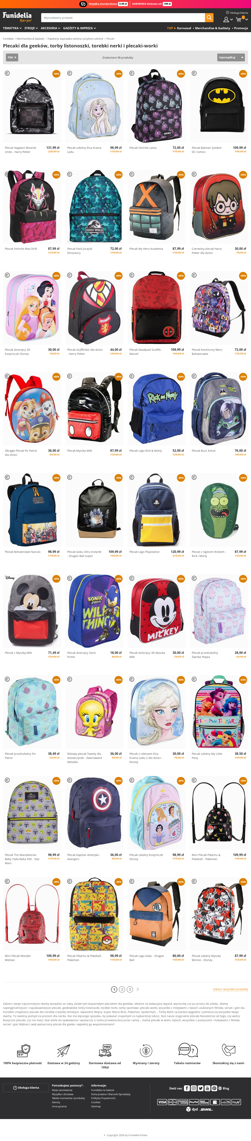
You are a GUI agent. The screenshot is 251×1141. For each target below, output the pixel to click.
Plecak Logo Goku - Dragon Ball (146, 958)
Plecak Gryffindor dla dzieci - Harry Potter (85, 352)
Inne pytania (59, 1106)
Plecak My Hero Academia (146, 249)
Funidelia (8, 38)
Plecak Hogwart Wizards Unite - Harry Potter (20, 150)
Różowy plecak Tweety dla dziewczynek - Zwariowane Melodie (84, 758)
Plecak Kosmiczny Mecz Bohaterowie (207, 352)
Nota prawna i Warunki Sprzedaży (111, 1094)
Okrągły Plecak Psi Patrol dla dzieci (21, 453)
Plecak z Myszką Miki (18, 653)
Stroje (30, 28)
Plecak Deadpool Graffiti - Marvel (146, 352)
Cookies (95, 1102)
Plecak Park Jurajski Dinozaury (79, 251)
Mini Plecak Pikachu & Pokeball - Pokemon (206, 857)
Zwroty (56, 1102)
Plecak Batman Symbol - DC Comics (207, 150)
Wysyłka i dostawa (62, 1094)
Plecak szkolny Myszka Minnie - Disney (206, 958)
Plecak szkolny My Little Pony (207, 756)
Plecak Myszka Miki (79, 450)
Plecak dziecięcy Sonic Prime (81, 655)
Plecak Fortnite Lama (142, 148)
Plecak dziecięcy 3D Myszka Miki (147, 655)
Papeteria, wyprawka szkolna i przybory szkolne (75, 38)
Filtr (10, 57)
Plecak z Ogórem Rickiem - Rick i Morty (209, 554)
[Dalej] (138, 989)
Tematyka (10, 28)
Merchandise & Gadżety (30, 38)
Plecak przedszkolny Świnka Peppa (205, 655)
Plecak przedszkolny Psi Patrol (20, 756)
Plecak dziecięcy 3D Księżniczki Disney (17, 352)
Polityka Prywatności (103, 1098)
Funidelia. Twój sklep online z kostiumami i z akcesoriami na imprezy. (17, 17)
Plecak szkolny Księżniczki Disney (146, 857)
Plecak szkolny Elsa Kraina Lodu (84, 150)
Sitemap (96, 1106)
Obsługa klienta (26, 1088)
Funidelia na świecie (102, 1090)
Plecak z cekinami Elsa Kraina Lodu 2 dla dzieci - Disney (146, 758)
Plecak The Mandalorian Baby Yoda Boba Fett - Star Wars (22, 859)
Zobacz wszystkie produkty (230, 989)
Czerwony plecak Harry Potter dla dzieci (207, 251)
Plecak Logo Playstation (144, 552)
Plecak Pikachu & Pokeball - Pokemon (85, 958)
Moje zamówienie (62, 1090)
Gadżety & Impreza (78, 28)
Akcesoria (49, 28)
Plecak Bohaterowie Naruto (22, 552)
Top (170, 28)
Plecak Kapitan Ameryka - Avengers (83, 857)
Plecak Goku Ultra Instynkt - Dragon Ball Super (84, 554)
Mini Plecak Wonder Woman (18, 958)
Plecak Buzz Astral (204, 450)
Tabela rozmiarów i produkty (68, 1098)
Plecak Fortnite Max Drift (21, 249)
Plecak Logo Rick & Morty (145, 450)
